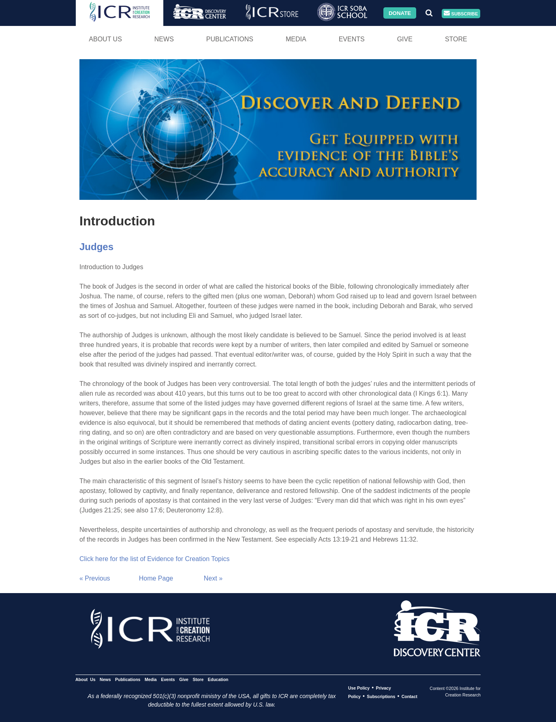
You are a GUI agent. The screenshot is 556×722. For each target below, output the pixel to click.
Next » (213, 578)
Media (296, 39)
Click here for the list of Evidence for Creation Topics (154, 558)
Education (218, 679)
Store (456, 39)
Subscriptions (381, 696)
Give (405, 39)
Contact (409, 696)
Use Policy (359, 688)
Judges (96, 246)
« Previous (94, 578)
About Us (105, 39)
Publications (229, 39)
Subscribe (461, 13)
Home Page (156, 578)
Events (352, 39)
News (164, 39)
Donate (400, 13)
